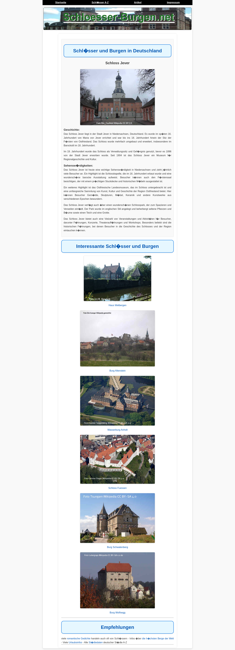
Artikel (137, 2)
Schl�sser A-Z (100, 2)
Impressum (173, 2)
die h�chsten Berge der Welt (158, 638)
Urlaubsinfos (75, 642)
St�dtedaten (96, 642)
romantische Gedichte (78, 638)
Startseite (60, 2)
